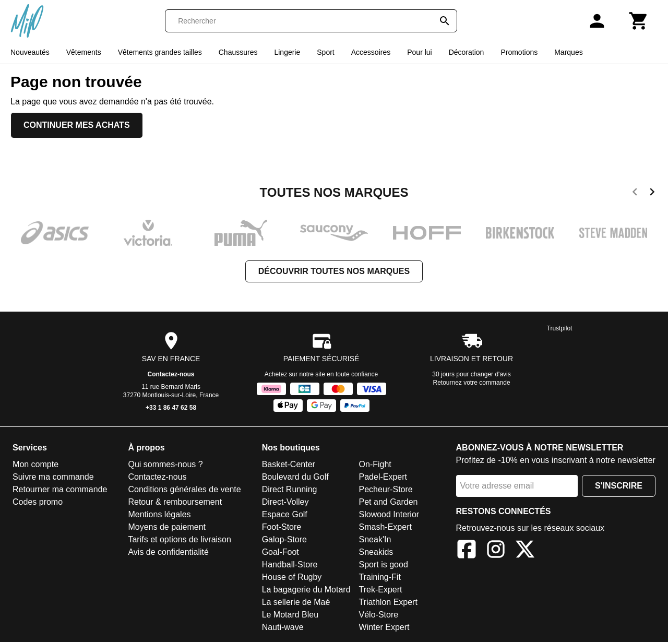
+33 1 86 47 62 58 (171, 407)
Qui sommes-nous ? (165, 464)
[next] (652, 193)
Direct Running (289, 489)
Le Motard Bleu (290, 614)
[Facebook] (466, 551)
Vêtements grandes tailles (160, 52)
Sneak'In (375, 539)
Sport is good (383, 564)
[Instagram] (495, 551)
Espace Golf (284, 514)
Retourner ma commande (60, 489)
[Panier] (638, 20)
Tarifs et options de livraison (179, 539)
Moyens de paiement (167, 526)
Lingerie (287, 52)
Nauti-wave (283, 627)
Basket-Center (288, 464)
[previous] (634, 193)
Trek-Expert (380, 589)
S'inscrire (618, 485)
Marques (568, 52)
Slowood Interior (389, 514)
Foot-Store (282, 526)
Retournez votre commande (471, 382)
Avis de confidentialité (168, 552)
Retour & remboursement (175, 501)
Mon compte (35, 464)
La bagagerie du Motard (306, 589)
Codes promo (38, 501)
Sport (325, 52)
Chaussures (238, 52)
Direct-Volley (285, 501)
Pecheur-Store (386, 489)
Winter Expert (384, 627)
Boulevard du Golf (295, 476)
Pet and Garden (388, 501)
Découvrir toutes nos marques (334, 271)
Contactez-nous (171, 374)
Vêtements (83, 52)
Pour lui (419, 52)
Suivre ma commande (53, 476)
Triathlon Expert (388, 602)
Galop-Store (284, 539)
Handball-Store (290, 564)
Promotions (519, 52)
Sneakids (376, 552)
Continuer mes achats (76, 125)
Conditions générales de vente (184, 489)
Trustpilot (559, 328)
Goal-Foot (280, 552)
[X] (525, 551)
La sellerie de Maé (296, 602)
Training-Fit (380, 577)
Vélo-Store (379, 614)
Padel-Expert (383, 476)
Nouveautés (30, 52)
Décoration (466, 52)
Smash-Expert (385, 526)
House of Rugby (292, 577)
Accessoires (370, 52)
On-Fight (375, 464)
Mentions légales (159, 514)
